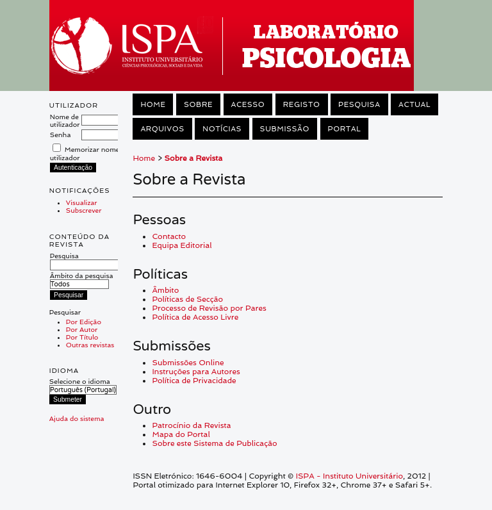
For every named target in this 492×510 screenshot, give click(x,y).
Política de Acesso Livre (195, 317)
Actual (414, 104)
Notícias (222, 128)
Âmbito (165, 290)
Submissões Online (188, 362)
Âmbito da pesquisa (81, 280)
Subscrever (84, 210)
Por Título (82, 337)
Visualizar (81, 202)
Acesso (248, 104)
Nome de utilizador (65, 120)
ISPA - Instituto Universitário (349, 476)
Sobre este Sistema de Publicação (214, 443)
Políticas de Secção (187, 299)
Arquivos (162, 128)
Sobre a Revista (194, 158)
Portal (344, 128)
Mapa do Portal (180, 434)
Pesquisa (84, 260)
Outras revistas (90, 345)
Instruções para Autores (196, 371)
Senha (60, 134)
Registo (301, 104)
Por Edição (83, 321)
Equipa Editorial (181, 245)
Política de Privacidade (194, 380)
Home (152, 104)
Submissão (284, 128)
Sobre (198, 104)
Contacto (169, 236)
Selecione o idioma (79, 381)
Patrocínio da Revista (191, 425)
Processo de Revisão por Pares (209, 308)
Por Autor (81, 329)
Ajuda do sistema (76, 418)
